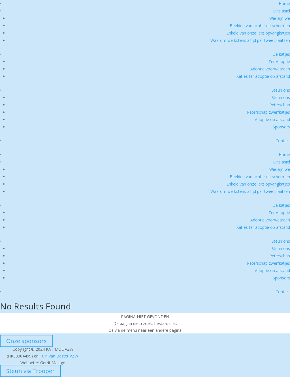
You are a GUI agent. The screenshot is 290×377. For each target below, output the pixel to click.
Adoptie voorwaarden (270, 69)
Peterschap (279, 104)
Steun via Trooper (30, 371)
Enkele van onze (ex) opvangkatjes (258, 33)
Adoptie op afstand (272, 119)
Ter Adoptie (279, 61)
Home (284, 3)
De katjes (281, 54)
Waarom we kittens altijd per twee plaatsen (250, 40)
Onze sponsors (26, 341)
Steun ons (281, 90)
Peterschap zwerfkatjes (268, 112)
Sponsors (281, 127)
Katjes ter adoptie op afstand (263, 76)
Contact (283, 140)
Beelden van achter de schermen (260, 25)
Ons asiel (281, 11)
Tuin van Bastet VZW (59, 356)
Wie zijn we (279, 18)
